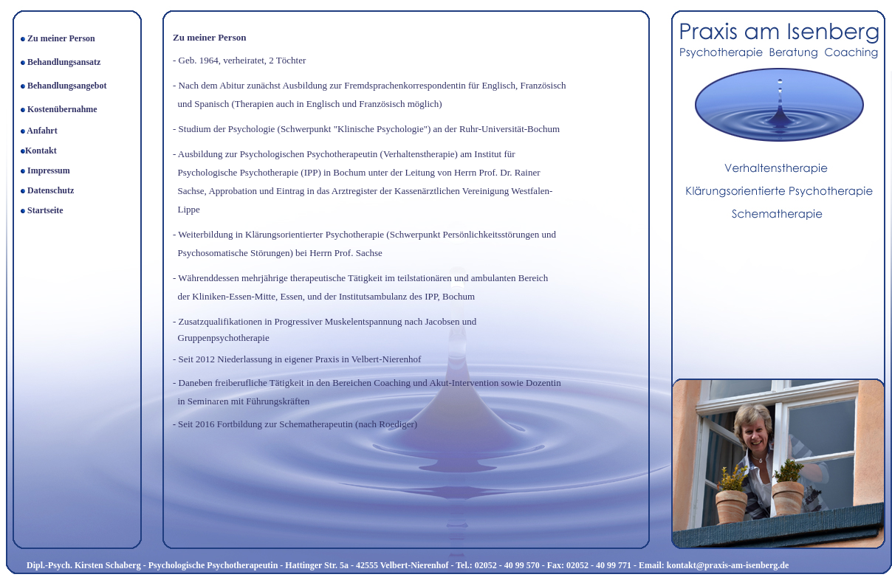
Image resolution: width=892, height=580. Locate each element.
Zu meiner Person (61, 38)
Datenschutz (50, 190)
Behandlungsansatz (62, 62)
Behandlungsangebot (66, 85)
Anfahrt (42, 130)
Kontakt (41, 150)
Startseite (45, 210)
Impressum (48, 170)
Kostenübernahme (62, 109)
